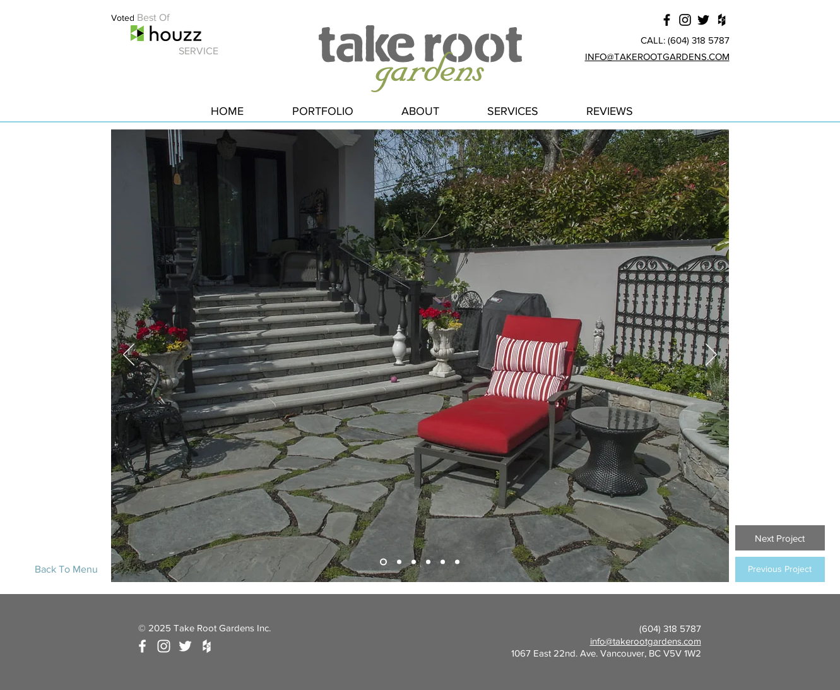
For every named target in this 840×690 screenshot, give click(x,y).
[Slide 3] (413, 562)
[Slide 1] (383, 562)
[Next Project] (780, 537)
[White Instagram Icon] (163, 646)
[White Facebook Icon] (142, 646)
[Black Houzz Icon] (722, 20)
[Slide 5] (443, 562)
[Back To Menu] (66, 569)
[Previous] (128, 355)
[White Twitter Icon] (185, 646)
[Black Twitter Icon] (703, 20)
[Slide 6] (457, 562)
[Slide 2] (399, 562)
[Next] (711, 355)
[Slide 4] (428, 562)
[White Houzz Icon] (206, 646)
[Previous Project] (780, 569)
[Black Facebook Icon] (667, 20)
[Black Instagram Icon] (685, 20)
